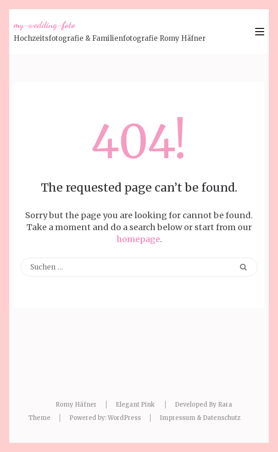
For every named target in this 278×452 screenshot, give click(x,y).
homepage (138, 239)
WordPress (124, 418)
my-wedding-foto (44, 24)
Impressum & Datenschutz (200, 418)
